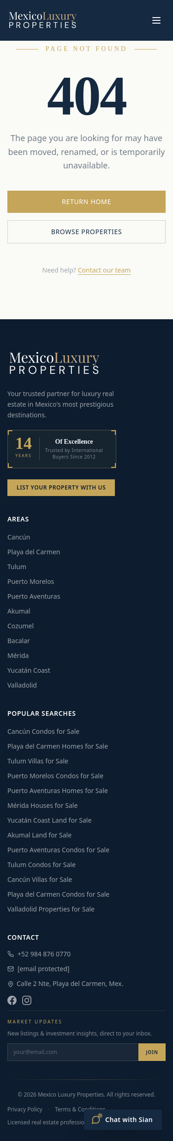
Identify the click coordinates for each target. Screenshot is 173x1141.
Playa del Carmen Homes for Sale (57, 746)
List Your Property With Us (61, 487)
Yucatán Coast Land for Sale (49, 820)
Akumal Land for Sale (39, 835)
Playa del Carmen (33, 551)
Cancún (18, 537)
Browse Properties (86, 231)
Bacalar (18, 640)
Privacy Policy (24, 1109)
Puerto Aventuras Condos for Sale (58, 849)
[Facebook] (12, 1000)
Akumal (18, 611)
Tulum (16, 566)
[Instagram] (26, 1000)
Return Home (86, 201)
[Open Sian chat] (123, 1120)
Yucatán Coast (28, 670)
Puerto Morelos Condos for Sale (55, 775)
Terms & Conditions (80, 1109)
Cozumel (20, 625)
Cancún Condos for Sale (43, 731)
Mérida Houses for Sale (42, 805)
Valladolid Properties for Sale (51, 909)
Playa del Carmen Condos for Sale (58, 894)
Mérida (18, 655)
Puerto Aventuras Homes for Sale (57, 790)
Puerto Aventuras (33, 596)
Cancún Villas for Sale (39, 879)
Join (152, 1052)
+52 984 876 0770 (39, 953)
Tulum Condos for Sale (41, 864)
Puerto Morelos (30, 581)
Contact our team (104, 270)
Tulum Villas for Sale (37, 761)
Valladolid (22, 685)
